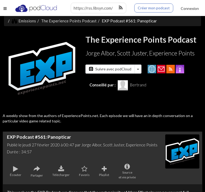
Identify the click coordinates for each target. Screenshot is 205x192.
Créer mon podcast (154, 8)
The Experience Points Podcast (69, 20)
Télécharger (61, 171)
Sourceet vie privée (127, 171)
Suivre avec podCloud (110, 69)
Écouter (15, 171)
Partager (37, 171)
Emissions (24, 20)
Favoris (84, 171)
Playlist (104, 171)
